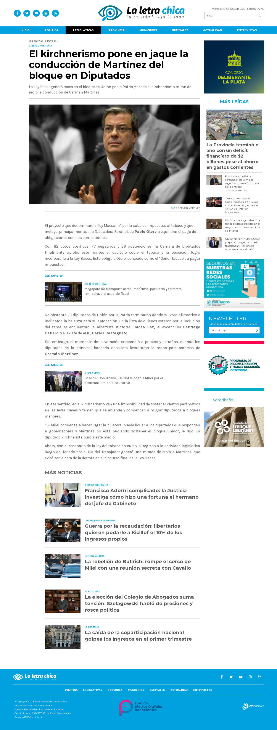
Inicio (25, 30)
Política (51, 30)
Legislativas (83, 30)
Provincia (116, 30)
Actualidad (212, 30)
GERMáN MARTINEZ (189, 208)
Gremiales (180, 30)
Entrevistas (247, 30)
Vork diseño (223, 400)
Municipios (148, 30)
